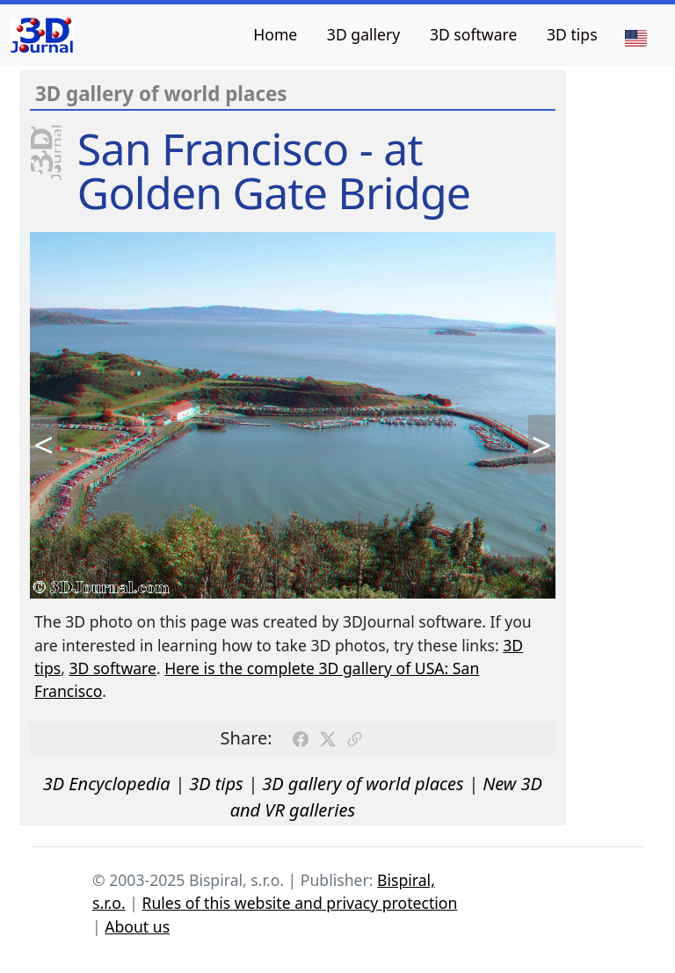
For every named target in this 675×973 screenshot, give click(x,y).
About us (137, 926)
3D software (474, 34)
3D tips (572, 34)
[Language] (635, 36)
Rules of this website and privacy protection (300, 902)
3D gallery (363, 34)
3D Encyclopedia (107, 783)
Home (275, 34)
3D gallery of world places (363, 783)
